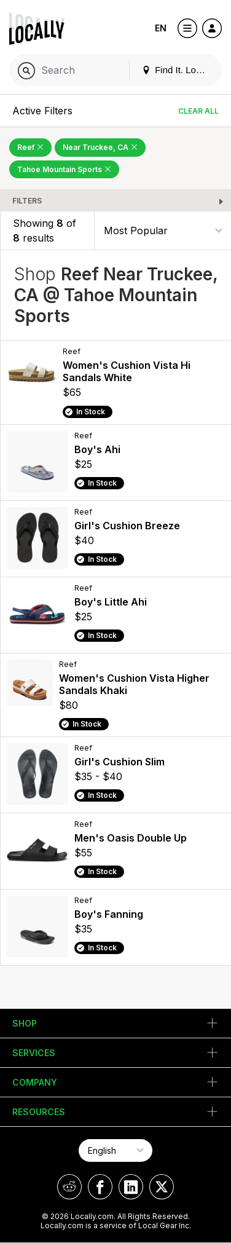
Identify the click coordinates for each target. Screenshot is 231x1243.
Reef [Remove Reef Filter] (30, 147)
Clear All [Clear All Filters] (198, 111)
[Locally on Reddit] (69, 1186)
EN (160, 28)
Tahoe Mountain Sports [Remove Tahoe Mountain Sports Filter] (64, 169)
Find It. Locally (178, 70)
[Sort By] (163, 231)
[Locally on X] (161, 1186)
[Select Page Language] (115, 1150)
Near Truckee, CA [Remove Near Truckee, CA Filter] (100, 147)
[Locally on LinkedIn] (131, 1186)
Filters (27, 200)
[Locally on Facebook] (100, 1186)
